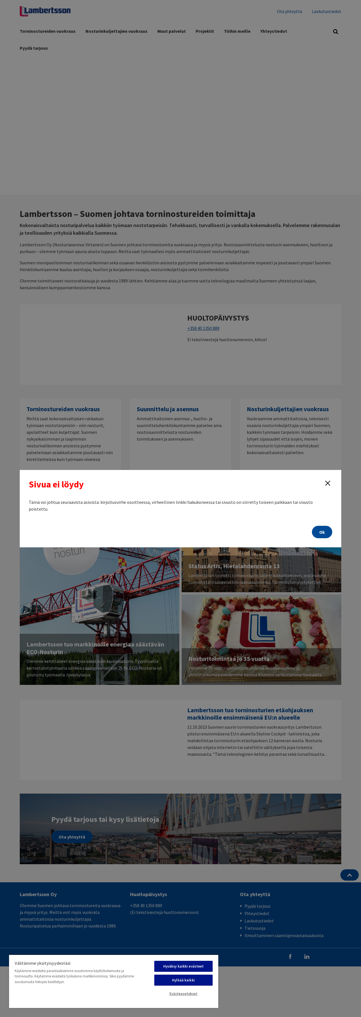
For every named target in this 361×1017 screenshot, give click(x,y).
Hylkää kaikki (183, 980)
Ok (322, 532)
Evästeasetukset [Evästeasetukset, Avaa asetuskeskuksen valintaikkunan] (184, 993)
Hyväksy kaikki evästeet (183, 966)
